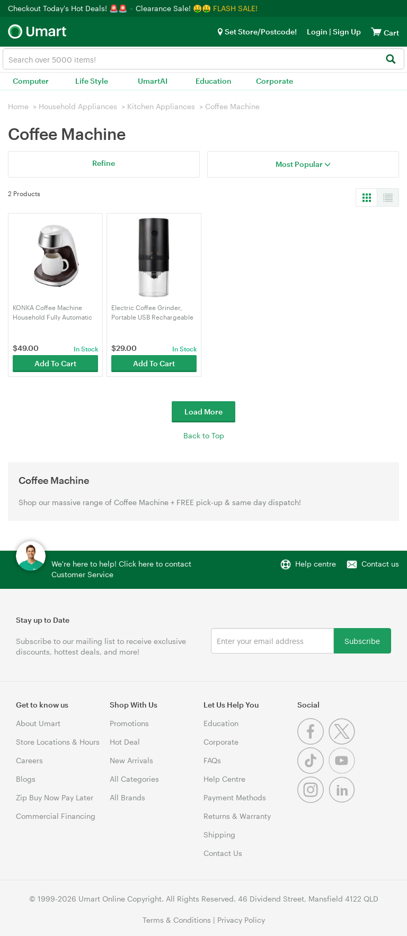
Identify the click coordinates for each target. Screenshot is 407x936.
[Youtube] (343, 770)
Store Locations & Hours (58, 741)
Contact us (380, 563)
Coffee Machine (232, 106)
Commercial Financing (55, 815)
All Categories (134, 778)
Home (18, 106)
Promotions (129, 723)
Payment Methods (235, 797)
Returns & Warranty (237, 815)
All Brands (127, 797)
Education (214, 80)
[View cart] (376, 31)
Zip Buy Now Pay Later (54, 797)
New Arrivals (131, 760)
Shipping (219, 834)
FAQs (212, 760)
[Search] (390, 59)
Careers (29, 760)
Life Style (91, 80)
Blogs (26, 778)
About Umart (38, 723)
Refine (103, 162)
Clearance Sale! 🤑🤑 (173, 8)
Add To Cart (55, 363)
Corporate (274, 80)
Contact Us (223, 853)
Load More (203, 411)
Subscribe (362, 640)
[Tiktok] (313, 770)
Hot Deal (125, 741)
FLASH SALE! (235, 8)
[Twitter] (343, 741)
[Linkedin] (343, 800)
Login (317, 31)
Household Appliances (78, 106)
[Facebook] (313, 741)
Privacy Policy (241, 919)
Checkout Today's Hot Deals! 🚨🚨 (68, 8)
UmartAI (152, 80)
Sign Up (346, 31)
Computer (31, 80)
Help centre (315, 563)
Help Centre (224, 778)
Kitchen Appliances (161, 106)
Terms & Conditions (177, 919)
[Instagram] (313, 800)
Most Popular (303, 164)
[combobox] (203, 59)
